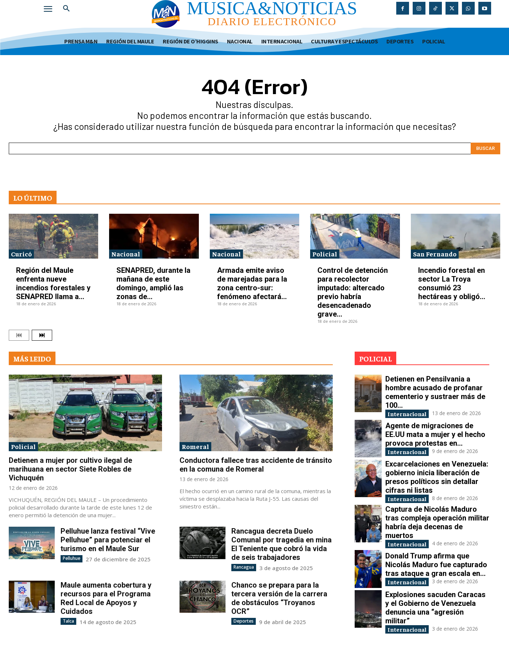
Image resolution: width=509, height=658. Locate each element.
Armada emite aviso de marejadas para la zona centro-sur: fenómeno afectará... (252, 283)
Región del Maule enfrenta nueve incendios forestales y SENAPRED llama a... (53, 283)
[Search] (485, 148)
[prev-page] (19, 335)
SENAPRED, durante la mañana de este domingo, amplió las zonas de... (153, 283)
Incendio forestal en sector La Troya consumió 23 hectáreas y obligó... (451, 283)
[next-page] (42, 335)
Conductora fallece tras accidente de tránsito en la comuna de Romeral (256, 464)
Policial (324, 253)
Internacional (409, 414)
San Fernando (434, 253)
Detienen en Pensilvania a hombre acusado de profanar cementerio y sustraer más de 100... (435, 392)
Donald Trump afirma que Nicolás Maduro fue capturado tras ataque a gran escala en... (436, 566)
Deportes (243, 621)
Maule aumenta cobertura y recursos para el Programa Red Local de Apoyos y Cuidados (106, 597)
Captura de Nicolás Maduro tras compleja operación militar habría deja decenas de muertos (437, 523)
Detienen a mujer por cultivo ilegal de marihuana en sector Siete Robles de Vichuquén (70, 469)
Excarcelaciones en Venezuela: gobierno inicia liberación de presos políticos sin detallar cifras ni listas (436, 477)
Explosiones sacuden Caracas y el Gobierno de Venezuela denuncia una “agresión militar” (435, 609)
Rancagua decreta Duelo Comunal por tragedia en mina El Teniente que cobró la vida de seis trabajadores (281, 544)
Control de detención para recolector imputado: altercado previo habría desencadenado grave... (352, 292)
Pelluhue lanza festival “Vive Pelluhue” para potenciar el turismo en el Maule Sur (108, 540)
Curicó (21, 253)
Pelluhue (71, 558)
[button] (66, 9)
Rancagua (244, 567)
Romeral (195, 446)
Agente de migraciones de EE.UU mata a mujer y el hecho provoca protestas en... (435, 435)
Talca (68, 621)
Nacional (125, 253)
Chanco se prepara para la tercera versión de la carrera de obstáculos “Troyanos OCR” (279, 597)
